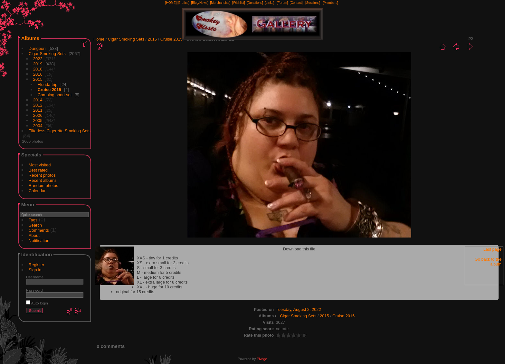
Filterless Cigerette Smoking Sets (60, 130)
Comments (39, 230)
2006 (38, 115)
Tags (33, 220)
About (34, 235)
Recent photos (42, 175)
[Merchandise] (220, 3)
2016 (38, 74)
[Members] (330, 3)
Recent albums (43, 180)
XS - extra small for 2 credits (163, 262)
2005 (38, 120)
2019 (38, 63)
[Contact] (296, 3)
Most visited (40, 165)
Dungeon (37, 48)
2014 (38, 100)
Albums (30, 38)
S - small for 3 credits (156, 267)
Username (34, 277)
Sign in (35, 269)
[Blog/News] (199, 3)
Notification (39, 240)
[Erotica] (183, 3)
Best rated (38, 170)
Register (36, 264)
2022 (38, 58)
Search (35, 225)
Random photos (43, 185)
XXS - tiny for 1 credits (157, 258)
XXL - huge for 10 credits (159, 287)
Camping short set (55, 94)
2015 (38, 79)
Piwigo (262, 359)
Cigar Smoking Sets (47, 53)
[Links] (269, 3)
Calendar (37, 190)
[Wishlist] (238, 3)
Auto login (37, 303)
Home (98, 39)
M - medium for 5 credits (159, 272)
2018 (38, 69)
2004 (38, 125)
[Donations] (255, 3)
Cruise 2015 (49, 89)
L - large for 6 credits (156, 277)
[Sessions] (312, 3)
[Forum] (282, 3)
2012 (38, 105)
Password (34, 290)
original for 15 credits (135, 291)
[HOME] (171, 3)
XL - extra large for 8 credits (162, 282)
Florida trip (47, 84)
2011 (38, 110)
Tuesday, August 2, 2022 (298, 309)
